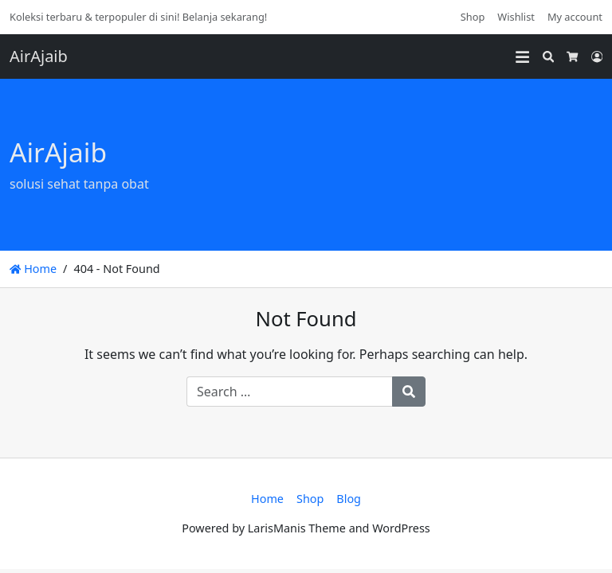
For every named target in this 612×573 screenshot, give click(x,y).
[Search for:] (289, 391)
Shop (473, 17)
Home (33, 268)
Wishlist (516, 17)
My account (574, 17)
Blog (348, 498)
